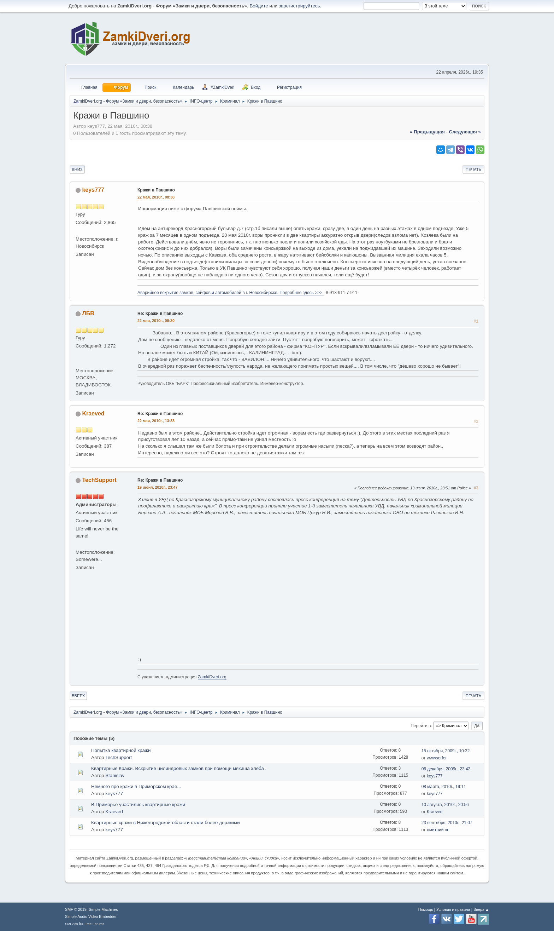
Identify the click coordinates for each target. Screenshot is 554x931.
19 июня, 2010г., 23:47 (157, 487)
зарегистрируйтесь (299, 5)
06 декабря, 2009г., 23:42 (446, 768)
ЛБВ (88, 313)
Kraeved (93, 413)
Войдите (258, 5)
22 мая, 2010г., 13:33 (156, 421)
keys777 (93, 190)
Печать (473, 169)
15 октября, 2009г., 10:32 (446, 750)
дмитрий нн (438, 829)
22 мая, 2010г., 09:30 (156, 320)
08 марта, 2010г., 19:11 (444, 786)
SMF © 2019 (76, 909)
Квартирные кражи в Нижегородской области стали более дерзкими (165, 822)
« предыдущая (427, 131)
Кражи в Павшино (156, 190)
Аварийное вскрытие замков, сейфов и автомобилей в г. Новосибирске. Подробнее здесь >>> (230, 292)
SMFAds (71, 924)
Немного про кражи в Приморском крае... (136, 786)
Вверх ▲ (481, 909)
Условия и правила (453, 909)
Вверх (78, 696)
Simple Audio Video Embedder (91, 916)
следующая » (465, 131)
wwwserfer (437, 757)
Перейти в (421, 725)
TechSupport (99, 480)
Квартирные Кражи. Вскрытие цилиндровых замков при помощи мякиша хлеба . (178, 768)
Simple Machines (103, 909)
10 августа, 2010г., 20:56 (445, 804)
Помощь (425, 909)
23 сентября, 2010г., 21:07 (447, 822)
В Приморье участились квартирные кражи (138, 804)
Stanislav (114, 775)
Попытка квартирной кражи (121, 750)
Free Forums (94, 924)
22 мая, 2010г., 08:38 (156, 197)
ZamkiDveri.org (212, 676)
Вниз (77, 169)
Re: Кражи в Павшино (160, 313)
